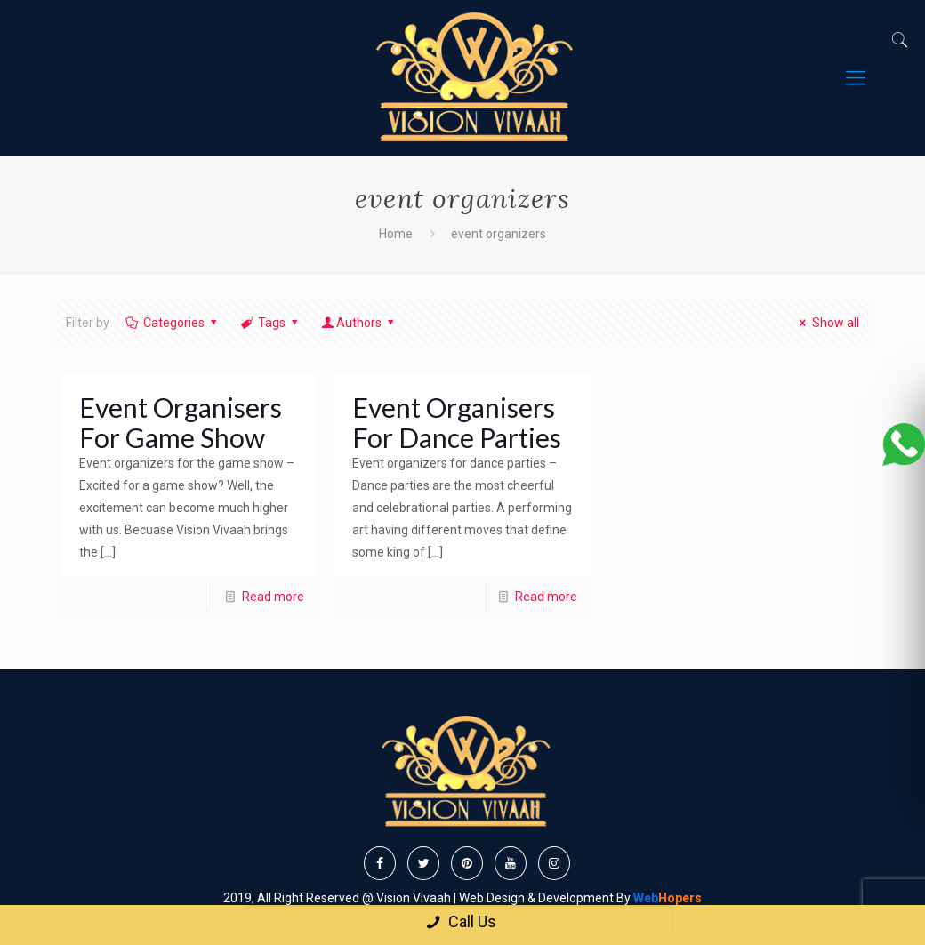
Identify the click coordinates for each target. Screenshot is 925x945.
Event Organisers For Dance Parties (456, 422)
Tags (270, 323)
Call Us (459, 921)
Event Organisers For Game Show (180, 422)
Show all (826, 323)
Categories (172, 323)
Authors (359, 323)
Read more (273, 596)
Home (396, 234)
